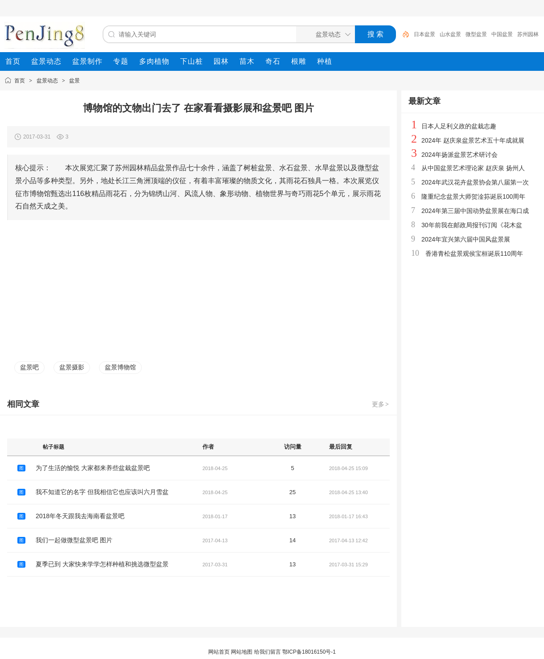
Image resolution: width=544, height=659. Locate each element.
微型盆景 (476, 34)
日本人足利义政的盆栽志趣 (458, 126)
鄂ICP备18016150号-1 (309, 652)
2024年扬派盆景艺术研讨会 (459, 154)
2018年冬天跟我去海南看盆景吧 (80, 516)
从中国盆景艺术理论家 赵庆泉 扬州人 (473, 168)
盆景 (74, 81)
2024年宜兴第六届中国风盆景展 (465, 239)
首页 (19, 81)
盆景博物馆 (120, 367)
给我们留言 (267, 652)
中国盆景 (502, 34)
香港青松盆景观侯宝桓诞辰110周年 (474, 253)
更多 (381, 404)
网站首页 (219, 652)
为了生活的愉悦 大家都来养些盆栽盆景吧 (93, 467)
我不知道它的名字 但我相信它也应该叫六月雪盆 (102, 491)
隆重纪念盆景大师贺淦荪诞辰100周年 (473, 196)
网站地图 (241, 652)
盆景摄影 (71, 367)
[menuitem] (13, 61)
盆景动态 (47, 81)
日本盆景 (424, 34)
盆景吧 (29, 367)
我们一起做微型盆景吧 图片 (74, 540)
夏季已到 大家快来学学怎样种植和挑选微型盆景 (102, 564)
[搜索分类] (323, 34)
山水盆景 (450, 34)
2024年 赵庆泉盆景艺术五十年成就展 (472, 140)
